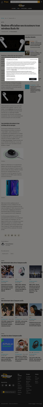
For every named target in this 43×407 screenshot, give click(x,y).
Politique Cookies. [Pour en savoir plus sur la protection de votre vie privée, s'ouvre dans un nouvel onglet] (14, 69)
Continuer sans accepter (33, 59)
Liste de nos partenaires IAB (10, 76)
